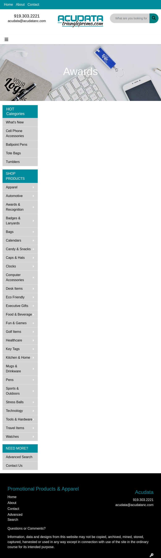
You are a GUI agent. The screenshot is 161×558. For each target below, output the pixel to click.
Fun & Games (16, 323)
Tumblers (13, 162)
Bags (9, 232)
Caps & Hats (15, 257)
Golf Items (13, 331)
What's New (15, 122)
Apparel (11, 187)
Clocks (11, 266)
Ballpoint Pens (16, 144)
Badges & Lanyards (13, 220)
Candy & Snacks (18, 249)
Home (8, 4)
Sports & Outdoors (13, 391)
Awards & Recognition (15, 207)
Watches (12, 436)
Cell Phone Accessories (15, 133)
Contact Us (14, 465)
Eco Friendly (15, 297)
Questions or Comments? (26, 528)
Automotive (14, 196)
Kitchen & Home (18, 357)
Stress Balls (14, 402)
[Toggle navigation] (6, 39)
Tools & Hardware (19, 419)
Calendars (13, 240)
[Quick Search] (130, 18)
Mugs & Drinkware (13, 368)
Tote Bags (13, 153)
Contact (33, 4)
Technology (14, 411)
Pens (9, 380)
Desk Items (14, 288)
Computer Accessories (15, 277)
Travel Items (15, 428)
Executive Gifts (17, 306)
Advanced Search (19, 457)
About (20, 4)
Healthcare (14, 340)
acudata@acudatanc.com (27, 21)
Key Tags (13, 349)
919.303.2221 (27, 16)
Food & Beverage (19, 314)
